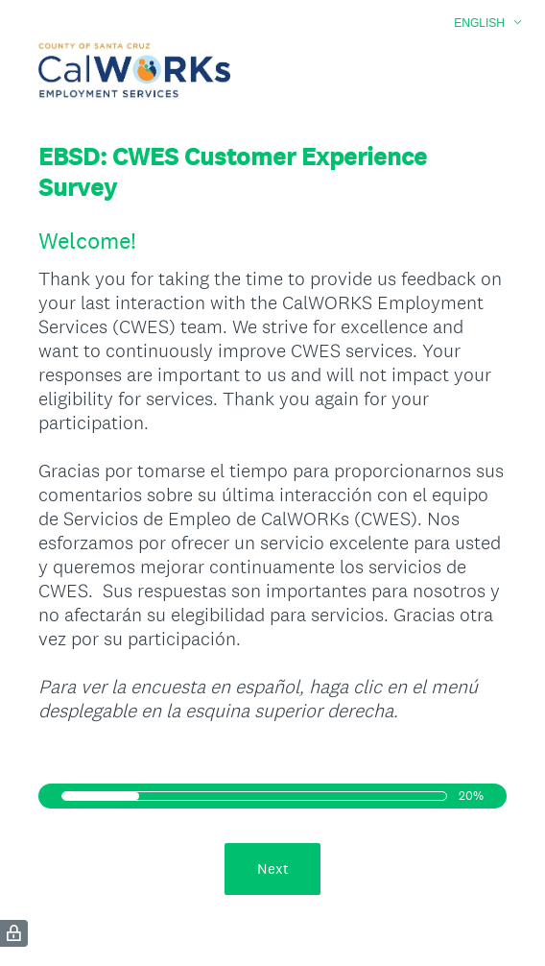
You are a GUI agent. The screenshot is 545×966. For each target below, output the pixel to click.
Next (273, 868)
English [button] (479, 23)
